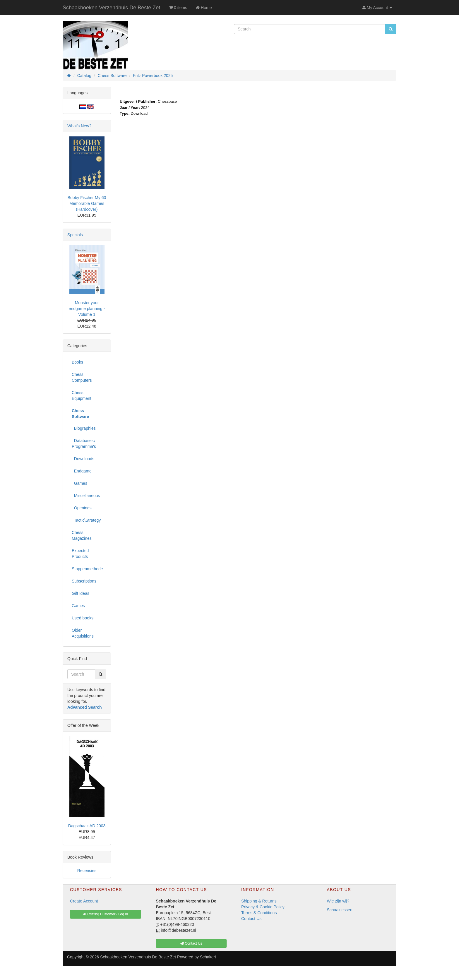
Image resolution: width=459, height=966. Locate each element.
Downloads (83, 458)
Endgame (82, 471)
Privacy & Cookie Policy (263, 907)
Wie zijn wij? (338, 901)
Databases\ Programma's (84, 443)
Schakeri (208, 957)
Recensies (86, 870)
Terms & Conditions (259, 912)
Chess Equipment (81, 395)
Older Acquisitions (83, 633)
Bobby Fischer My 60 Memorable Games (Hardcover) (87, 203)
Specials (75, 234)
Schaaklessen (339, 909)
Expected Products (80, 553)
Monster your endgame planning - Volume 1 (87, 308)
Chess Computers (82, 377)
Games (79, 483)
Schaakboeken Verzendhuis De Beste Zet (111, 8)
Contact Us (251, 918)
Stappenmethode (87, 568)
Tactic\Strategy (86, 520)
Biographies (84, 428)
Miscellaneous (86, 495)
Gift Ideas (80, 593)
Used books (82, 618)
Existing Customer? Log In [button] (105, 914)
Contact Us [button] (191, 943)
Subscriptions (84, 581)
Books (77, 362)
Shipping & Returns (259, 901)
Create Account (84, 901)
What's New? (79, 126)
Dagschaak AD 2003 (87, 825)
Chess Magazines (82, 535)
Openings (82, 508)
